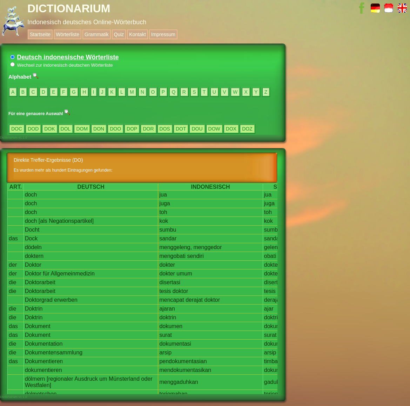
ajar (269, 309)
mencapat (171, 300)
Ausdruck (86, 379)
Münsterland (124, 379)
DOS (165, 129)
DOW (214, 129)
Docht (32, 230)
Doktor (33, 265)
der (13, 265)
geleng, (273, 247)
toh (163, 212)
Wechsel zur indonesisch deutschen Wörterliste (61, 65)
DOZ (247, 129)
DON (98, 129)
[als (43, 221)
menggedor (207, 247)
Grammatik (96, 34)
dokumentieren (43, 370)
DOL (66, 129)
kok (163, 221)
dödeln (33, 247)
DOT (181, 129)
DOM (82, 129)
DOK (49, 129)
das (13, 238)
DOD (33, 129)
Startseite (40, 34)
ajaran (167, 309)
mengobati (172, 256)
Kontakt (137, 34)
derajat (194, 300)
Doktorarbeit (40, 282)
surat (165, 335)
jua (163, 195)
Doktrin (34, 309)
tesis (165, 291)
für (46, 274)
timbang (274, 361)
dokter (167, 265)
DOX (231, 129)
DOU (196, 129)
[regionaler (60, 379)
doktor (180, 291)
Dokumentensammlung (54, 352)
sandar (167, 238)
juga (164, 203)
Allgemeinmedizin (73, 274)
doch (31, 195)
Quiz (119, 34)
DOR (148, 129)
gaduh (272, 382)
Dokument (38, 326)
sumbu (167, 230)
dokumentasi (175, 344)
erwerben (66, 300)
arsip (165, 352)
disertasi (169, 282)
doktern (34, 256)
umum (184, 274)
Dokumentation (44, 344)
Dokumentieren (44, 361)
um (103, 379)
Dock (31, 238)
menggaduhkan (178, 382)
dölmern (35, 379)
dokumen (170, 326)
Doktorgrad (39, 300)
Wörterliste (67, 34)
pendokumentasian (183, 361)
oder (146, 379)
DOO (115, 129)
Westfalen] (38, 385)
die (12, 282)
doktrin (167, 317)
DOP (132, 129)
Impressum (163, 34)
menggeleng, (175, 247)
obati (270, 256)
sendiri (195, 256)
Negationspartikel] (71, 221)
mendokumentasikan (185, 370)
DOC (16, 129)
